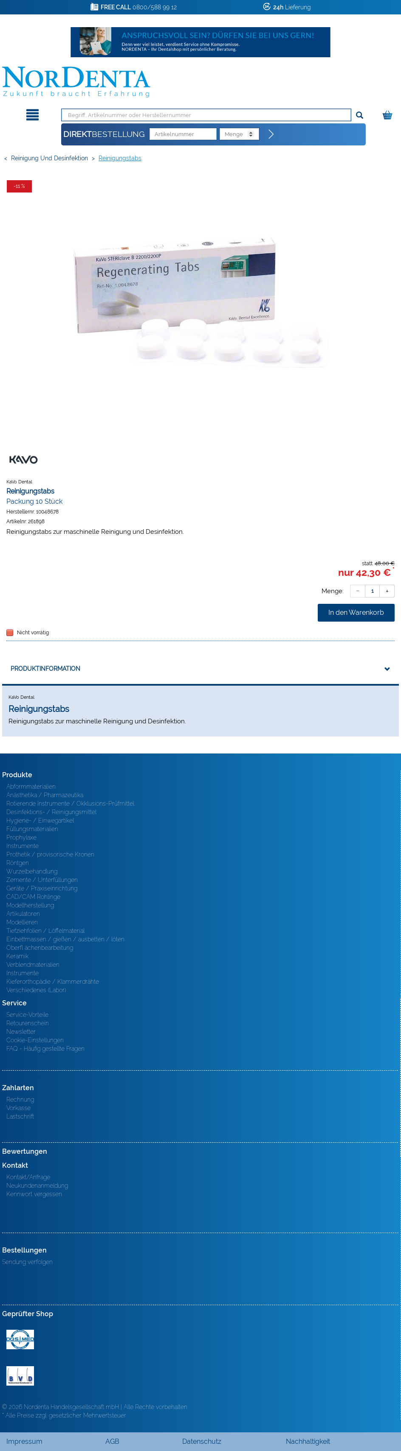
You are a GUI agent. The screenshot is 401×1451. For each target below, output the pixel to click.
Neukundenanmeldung (37, 1185)
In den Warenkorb (356, 612)
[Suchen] (359, 116)
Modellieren (22, 922)
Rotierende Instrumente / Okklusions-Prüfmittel (70, 803)
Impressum (24, 1441)
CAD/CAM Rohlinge (33, 896)
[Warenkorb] (388, 113)
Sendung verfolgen (27, 1261)
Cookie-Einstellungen (35, 1040)
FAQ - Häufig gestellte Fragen (45, 1048)
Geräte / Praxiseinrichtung (41, 888)
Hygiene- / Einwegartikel (40, 820)
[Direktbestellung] (271, 134)
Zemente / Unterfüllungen (42, 879)
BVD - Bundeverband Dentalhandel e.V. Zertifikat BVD (20, 1376)
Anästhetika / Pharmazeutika (44, 795)
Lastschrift (20, 1116)
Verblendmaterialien (32, 964)
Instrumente (22, 846)
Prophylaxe (21, 837)
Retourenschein (27, 1023)
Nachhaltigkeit (308, 1441)
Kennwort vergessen (34, 1194)
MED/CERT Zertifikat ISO (20, 1339)
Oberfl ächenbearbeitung (39, 947)
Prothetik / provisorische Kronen (50, 854)
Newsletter (21, 1031)
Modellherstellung (30, 905)
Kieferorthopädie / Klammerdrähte (52, 981)
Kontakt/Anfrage (28, 1177)
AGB (112, 1441)
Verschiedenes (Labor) (36, 990)
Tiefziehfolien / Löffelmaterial (45, 930)
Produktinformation (45, 668)
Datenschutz (201, 1441)
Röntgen (17, 862)
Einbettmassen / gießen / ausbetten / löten (65, 939)
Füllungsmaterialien (32, 829)
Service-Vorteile (27, 1014)
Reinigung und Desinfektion (49, 158)
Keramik (17, 956)
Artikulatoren (23, 913)
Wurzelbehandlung (31, 871)
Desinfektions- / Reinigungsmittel (51, 812)
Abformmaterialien (31, 786)
